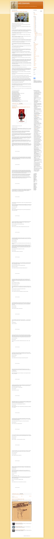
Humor (23, 494)
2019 (34, 23)
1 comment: (17, 103)
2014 (34, 27)
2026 (34, 17)
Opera (34, 57)
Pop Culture (35, 60)
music (34, 55)
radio (34, 62)
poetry (34, 59)
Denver (34, 48)
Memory (35, 54)
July (35, 37)
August (35, 36)
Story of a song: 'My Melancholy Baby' (18, 526)
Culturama (35, 47)
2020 (34, 22)
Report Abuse (35, 67)
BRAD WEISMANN (21, 3)
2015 (34, 26)
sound (34, 64)
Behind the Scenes (36, 44)
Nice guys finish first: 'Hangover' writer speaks (19, 11)
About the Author (35, 14)
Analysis (14, 494)
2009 (34, 31)
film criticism (20, 494)
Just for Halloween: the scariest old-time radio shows (20, 529)
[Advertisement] (37, 86)
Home (34, 13)
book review (35, 45)
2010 (34, 30)
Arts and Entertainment (17, 494)
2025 (34, 18)
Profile (34, 61)
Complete (37, 115)
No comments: (17, 493)
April (35, 39)
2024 (34, 19)
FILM (34, 49)
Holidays (35, 52)
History (21, 494)
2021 (34, 21)
